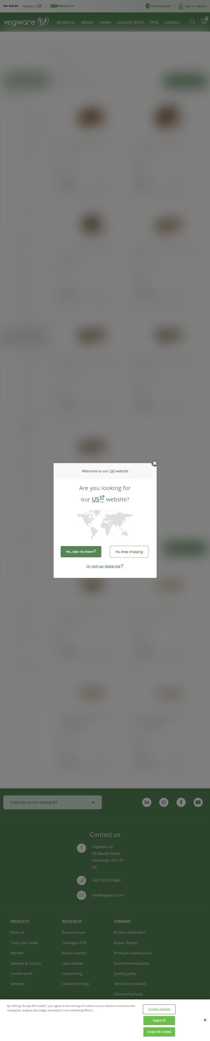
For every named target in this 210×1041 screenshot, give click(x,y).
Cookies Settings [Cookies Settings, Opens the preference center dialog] (159, 1009)
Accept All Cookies (159, 1032)
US (95, 499)
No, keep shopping (129, 552)
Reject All (159, 1020)
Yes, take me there (79, 552)
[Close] (205, 1020)
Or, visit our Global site (103, 566)
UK (112, 471)
